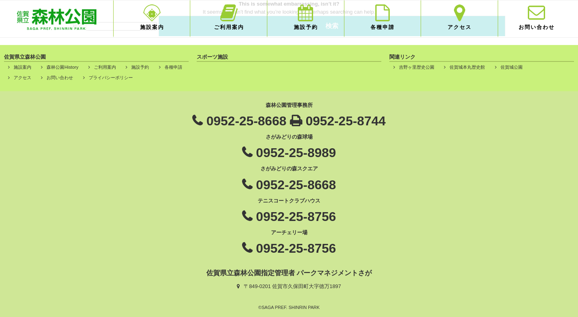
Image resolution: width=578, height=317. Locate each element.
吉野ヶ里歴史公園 (416, 67)
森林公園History (62, 67)
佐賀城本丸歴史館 (467, 67)
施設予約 (306, 27)
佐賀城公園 (512, 67)
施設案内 (152, 27)
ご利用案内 (229, 27)
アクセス (460, 27)
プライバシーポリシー (111, 77)
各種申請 (382, 27)
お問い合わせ (537, 27)
